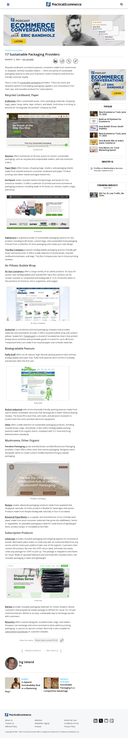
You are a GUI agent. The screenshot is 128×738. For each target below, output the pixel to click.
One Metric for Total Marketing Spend (104, 149)
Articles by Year (70, 720)
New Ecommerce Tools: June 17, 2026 (108, 135)
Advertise (38, 720)
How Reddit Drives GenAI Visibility (106, 128)
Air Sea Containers (14, 271)
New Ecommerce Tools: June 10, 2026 (108, 113)
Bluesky (108, 721)
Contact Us (9, 723)
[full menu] (8, 5)
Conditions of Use (71, 723)
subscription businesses (16, 631)
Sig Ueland (28, 59)
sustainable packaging (30, 82)
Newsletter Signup (42, 723)
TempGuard (29, 336)
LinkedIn (97, 721)
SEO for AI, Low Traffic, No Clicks (107, 195)
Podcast (38, 726)
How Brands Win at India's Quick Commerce (107, 142)
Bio (20, 665)
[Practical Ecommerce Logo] (64, 4)
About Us (9, 720)
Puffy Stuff (10, 354)
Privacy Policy (69, 726)
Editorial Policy (11, 726)
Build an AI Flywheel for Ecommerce (105, 120)
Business (25, 679)
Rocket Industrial (13, 409)
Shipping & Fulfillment (14, 50)
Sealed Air (10, 329)
